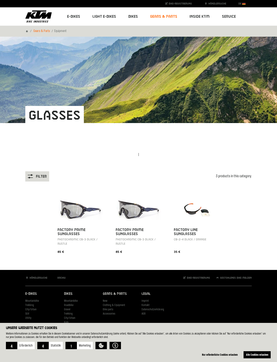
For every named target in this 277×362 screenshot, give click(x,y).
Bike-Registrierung (178, 3)
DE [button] (242, 3)
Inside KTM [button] (199, 16)
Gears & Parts (41, 31)
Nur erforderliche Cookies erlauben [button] (220, 354)
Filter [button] (37, 176)
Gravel (67, 309)
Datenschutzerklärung (153, 309)
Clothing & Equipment (114, 305)
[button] (20, 345)
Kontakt (146, 305)
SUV (27, 313)
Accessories (109, 313)
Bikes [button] (133, 16)
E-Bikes (31, 294)
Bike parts (108, 309)
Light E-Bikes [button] (104, 16)
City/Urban (31, 309)
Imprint (145, 301)
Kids (66, 322)
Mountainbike (32, 301)
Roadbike (68, 305)
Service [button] (229, 16)
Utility (28, 318)
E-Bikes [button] (73, 16)
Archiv (59, 277)
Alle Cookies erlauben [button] (257, 354)
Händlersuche (215, 3)
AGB (144, 313)
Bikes (68, 294)
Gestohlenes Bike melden (234, 277)
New (105, 301)
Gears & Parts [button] (163, 16)
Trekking (29, 305)
